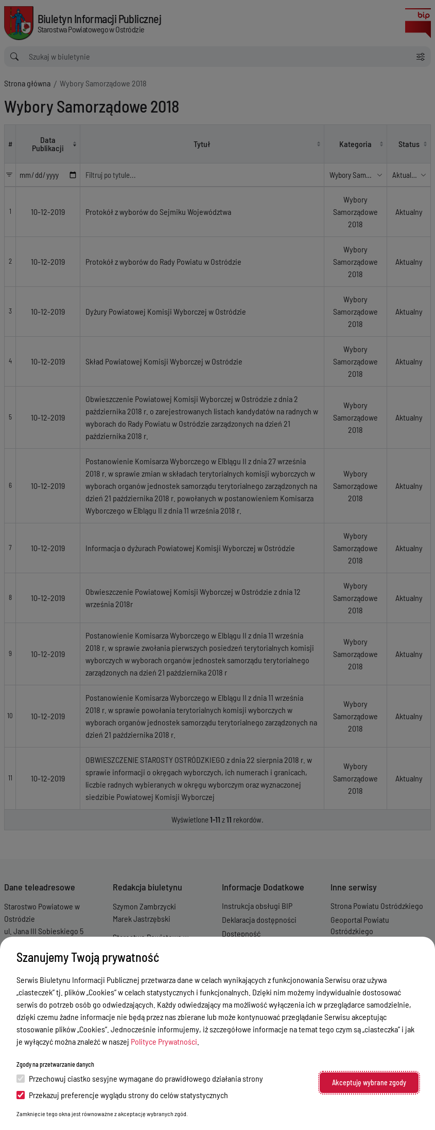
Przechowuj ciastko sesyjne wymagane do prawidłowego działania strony (139, 1078)
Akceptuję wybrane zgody (369, 1082)
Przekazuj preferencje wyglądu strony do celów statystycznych (122, 1095)
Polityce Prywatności (164, 1041)
